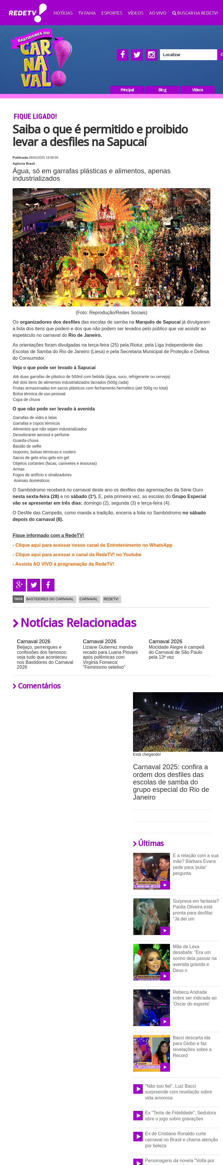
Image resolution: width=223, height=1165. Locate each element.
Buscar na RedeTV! (197, 12)
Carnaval (89, 599)
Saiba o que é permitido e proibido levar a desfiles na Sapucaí (100, 135)
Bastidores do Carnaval (50, 599)
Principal (127, 90)
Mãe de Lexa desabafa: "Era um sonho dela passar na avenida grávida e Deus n (195, 958)
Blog (162, 90)
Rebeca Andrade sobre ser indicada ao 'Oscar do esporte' (195, 998)
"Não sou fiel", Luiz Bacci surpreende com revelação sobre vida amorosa (178, 1092)
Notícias (63, 12)
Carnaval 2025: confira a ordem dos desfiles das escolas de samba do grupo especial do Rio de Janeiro (171, 782)
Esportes (111, 12)
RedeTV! (28, 9)
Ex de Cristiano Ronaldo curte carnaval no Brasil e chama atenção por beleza (181, 1139)
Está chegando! (147, 754)
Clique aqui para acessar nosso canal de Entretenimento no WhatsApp (93, 545)
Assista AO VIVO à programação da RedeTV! (64, 563)
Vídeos (135, 12)
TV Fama (87, 12)
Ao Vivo (158, 12)
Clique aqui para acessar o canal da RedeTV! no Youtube (78, 554)
